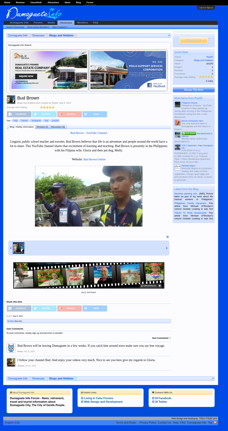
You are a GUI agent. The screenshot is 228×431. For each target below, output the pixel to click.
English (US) (12, 422)
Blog (78, 2)
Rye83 (55, 103)
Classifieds (36, 2)
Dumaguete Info (19, 22)
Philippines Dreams (190, 103)
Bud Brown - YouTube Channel (88, 133)
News (67, 2)
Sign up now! (193, 40)
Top (210, 422)
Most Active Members (38, 27)
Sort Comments (161, 338)
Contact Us (164, 422)
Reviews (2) (42, 127)
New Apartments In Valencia (197, 134)
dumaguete (36, 120)
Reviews (20, 2)
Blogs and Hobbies (26, 103)
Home (7, 2)
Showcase (66, 22)
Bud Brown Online (95, 159)
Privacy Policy (147, 422)
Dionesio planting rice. (186, 193)
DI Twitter (159, 401)
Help (175, 422)
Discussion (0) (58, 127)
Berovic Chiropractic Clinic (192, 121)
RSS (215, 422)
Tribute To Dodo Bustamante (190, 213)
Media (51, 22)
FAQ (95, 22)
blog (15, 120)
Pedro (20, 351)
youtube (55, 120)
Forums (38, 22)
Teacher (20, 366)
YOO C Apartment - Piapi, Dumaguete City (197, 146)
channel (24, 120)
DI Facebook (161, 398)
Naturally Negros (188, 166)
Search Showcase (15, 27)
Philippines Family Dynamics (190, 203)
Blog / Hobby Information (22, 127)
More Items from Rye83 (188, 98)
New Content (60, 27)
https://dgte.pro (208, 418)
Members (82, 22)
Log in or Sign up (206, 8)
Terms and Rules (126, 422)
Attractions (53, 2)
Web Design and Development (102, 401)
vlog (46, 120)
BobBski (11, 321)
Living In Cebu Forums (97, 398)
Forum (90, 2)
